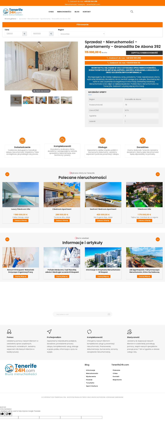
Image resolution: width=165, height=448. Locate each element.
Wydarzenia (91, 376)
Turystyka (90, 383)
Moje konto (117, 380)
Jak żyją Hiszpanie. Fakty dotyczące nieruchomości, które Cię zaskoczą (144, 271)
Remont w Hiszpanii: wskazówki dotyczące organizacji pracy (20, 271)
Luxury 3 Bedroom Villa (20, 209)
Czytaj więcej (20, 276)
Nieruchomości (92, 373)
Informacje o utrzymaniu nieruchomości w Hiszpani (103, 271)
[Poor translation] (8, 414)
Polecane (116, 370)
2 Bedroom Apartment (61, 209)
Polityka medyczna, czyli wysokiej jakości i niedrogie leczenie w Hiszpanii (62, 271)
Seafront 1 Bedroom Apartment (103, 209)
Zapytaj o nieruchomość (144, 52)
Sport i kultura (92, 386)
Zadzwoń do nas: (82, 1)
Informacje (90, 370)
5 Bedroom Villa (144, 209)
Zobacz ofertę (21, 220)
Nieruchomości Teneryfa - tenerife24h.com (82, 4)
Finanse (89, 380)
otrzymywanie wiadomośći (84, 318)
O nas (115, 373)
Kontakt (116, 376)
